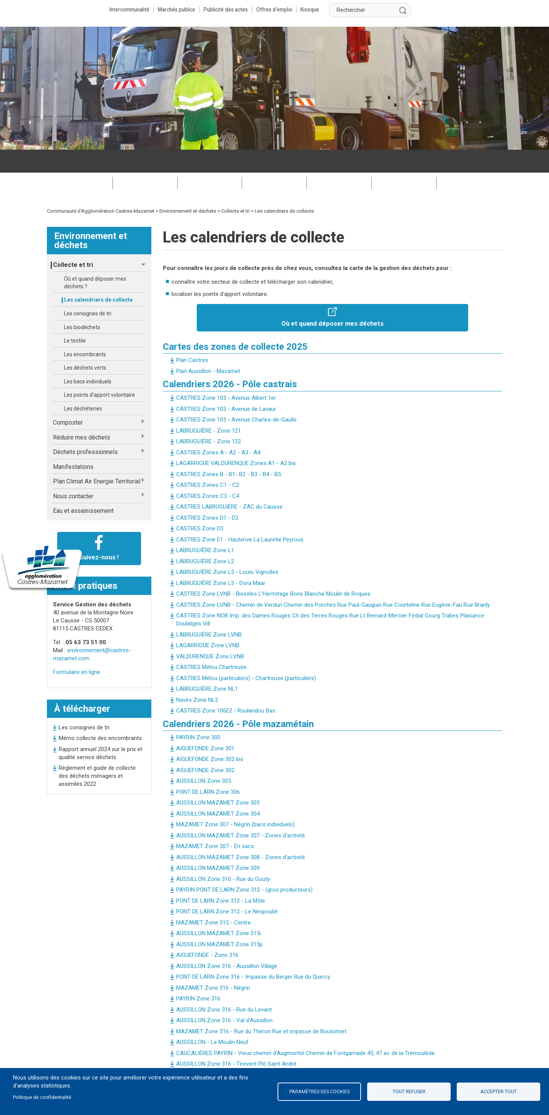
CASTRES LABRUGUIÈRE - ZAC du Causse (229, 483)
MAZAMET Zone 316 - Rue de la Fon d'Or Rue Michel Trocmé (252, 1052)
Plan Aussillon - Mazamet (208, 348)
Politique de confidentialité (42, 1097)
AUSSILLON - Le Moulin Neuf (212, 1019)
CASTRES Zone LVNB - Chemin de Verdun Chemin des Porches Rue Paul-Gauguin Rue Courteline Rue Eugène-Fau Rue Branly (333, 582)
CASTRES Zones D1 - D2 (207, 494)
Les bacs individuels (87, 359)
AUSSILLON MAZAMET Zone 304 (218, 790)
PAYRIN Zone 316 (198, 975)
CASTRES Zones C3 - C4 (207, 473)
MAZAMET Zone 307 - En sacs (215, 823)
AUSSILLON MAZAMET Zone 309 (218, 845)
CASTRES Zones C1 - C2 (207, 462)
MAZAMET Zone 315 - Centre (213, 899)
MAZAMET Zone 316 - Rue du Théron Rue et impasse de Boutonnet (261, 1008)
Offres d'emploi (363, 9)
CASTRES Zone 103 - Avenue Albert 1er (226, 375)
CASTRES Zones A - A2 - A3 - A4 (218, 429)
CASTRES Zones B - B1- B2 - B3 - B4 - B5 (228, 451)
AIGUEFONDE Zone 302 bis (209, 736)
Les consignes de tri (87, 291)
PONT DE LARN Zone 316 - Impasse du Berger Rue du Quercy (253, 953)
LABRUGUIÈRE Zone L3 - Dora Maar (220, 560)
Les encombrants (85, 331)
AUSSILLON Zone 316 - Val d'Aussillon (224, 997)
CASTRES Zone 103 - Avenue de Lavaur (226, 386)
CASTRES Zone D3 (199, 505)
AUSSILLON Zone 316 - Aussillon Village (226, 943)
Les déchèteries (83, 386)
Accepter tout (498, 1091)
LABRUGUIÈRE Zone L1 (205, 527)
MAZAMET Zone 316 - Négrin (213, 964)
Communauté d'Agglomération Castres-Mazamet (100, 188)
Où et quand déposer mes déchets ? (95, 260)
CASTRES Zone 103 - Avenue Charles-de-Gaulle (236, 396)
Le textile (75, 318)
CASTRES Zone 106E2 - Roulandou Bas (225, 687)
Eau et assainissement (83, 487)
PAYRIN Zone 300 (198, 714)
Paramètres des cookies (319, 1091)
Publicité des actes (312, 9)
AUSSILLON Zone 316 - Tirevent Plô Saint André (236, 1040)
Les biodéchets (82, 304)
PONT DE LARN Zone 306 (208, 769)
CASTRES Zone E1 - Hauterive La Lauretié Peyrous (239, 516)
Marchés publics (260, 9)
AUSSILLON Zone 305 (203, 758)
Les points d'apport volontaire (99, 372)
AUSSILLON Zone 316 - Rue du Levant (224, 986)
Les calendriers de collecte (98, 277)
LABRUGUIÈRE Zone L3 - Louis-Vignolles (227, 549)
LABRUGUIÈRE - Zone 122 (208, 418)
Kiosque (400, 9)
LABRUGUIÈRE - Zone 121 (208, 407)
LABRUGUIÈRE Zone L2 (205, 538)
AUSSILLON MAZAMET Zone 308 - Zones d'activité (240, 834)
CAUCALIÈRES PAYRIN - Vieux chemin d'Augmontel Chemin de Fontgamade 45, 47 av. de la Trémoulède (305, 1030)
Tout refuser (408, 1091)
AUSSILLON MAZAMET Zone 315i (218, 910)
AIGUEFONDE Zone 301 (205, 725)
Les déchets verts (85, 345)
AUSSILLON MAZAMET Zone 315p (219, 921)
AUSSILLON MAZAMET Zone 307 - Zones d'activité (240, 812)
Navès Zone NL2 (197, 677)
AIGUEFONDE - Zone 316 (207, 932)
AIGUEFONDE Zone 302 (205, 747)
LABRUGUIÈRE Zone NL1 (207, 666)
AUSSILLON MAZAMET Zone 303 (218, 779)
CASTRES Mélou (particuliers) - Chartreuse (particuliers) (246, 655)
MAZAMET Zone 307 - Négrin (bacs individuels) (235, 801)
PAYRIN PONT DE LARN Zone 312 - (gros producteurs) (244, 866)
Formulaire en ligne (76, 649)
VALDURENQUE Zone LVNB (210, 633)
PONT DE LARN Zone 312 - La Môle (220, 877)
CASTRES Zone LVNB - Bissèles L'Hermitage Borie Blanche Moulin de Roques (273, 570)
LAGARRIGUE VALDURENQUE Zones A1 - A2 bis (236, 440)
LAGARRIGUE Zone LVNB (207, 622)
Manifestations (73, 444)
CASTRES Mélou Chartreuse (211, 644)
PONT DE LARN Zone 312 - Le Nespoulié (227, 888)
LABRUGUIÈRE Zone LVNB (209, 611)
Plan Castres (192, 337)
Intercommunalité (209, 9)
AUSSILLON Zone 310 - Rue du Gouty (223, 856)
